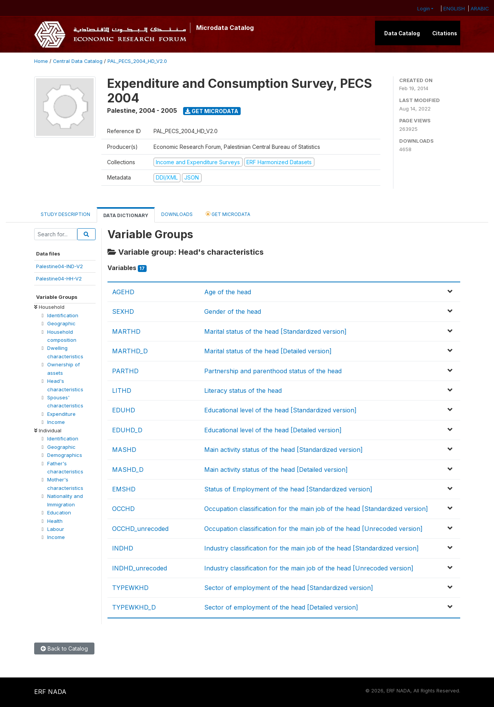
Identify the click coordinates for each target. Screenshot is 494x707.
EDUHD (123, 410)
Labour (55, 529)
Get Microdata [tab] (228, 214)
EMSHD (123, 489)
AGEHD (123, 292)
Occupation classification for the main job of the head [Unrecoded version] (313, 528)
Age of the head (227, 292)
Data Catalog (402, 33)
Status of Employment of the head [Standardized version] (288, 489)
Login (423, 9)
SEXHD (123, 311)
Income (56, 422)
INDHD (122, 548)
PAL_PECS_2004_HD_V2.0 (137, 61)
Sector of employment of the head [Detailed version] (281, 607)
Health (55, 521)
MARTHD (126, 331)
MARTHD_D (130, 351)
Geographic (61, 323)
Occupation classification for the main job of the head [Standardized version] (316, 509)
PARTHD (125, 371)
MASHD (124, 449)
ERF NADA (50, 691)
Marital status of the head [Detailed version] (268, 351)
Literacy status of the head (243, 390)
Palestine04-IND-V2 (59, 266)
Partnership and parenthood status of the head (273, 371)
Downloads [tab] (177, 214)
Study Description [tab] (65, 214)
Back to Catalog (64, 648)
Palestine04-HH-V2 (59, 278)
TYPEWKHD (130, 588)
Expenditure (61, 414)
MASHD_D (128, 469)
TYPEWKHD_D (134, 607)
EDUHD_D (127, 430)
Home (41, 61)
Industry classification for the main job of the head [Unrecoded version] (308, 568)
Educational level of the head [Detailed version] (273, 430)
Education (59, 512)
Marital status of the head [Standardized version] (275, 331)
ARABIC (480, 8)
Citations (444, 33)
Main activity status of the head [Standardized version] (283, 449)
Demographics (64, 455)
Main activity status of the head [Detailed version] (276, 469)
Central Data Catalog (77, 61)
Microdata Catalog (225, 27)
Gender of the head (232, 311)
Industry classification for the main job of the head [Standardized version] (311, 548)
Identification (62, 315)
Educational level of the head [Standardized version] (280, 410)
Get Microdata (211, 111)
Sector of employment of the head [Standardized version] (288, 588)
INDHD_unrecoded (139, 568)
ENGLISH (454, 8)
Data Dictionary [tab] (125, 215)
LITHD (121, 390)
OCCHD (123, 509)
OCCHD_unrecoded (140, 528)
